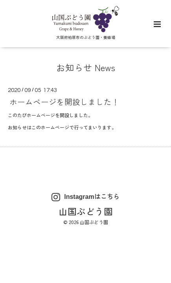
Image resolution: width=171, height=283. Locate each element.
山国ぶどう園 (86, 211)
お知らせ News (85, 67)
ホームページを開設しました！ (64, 101)
